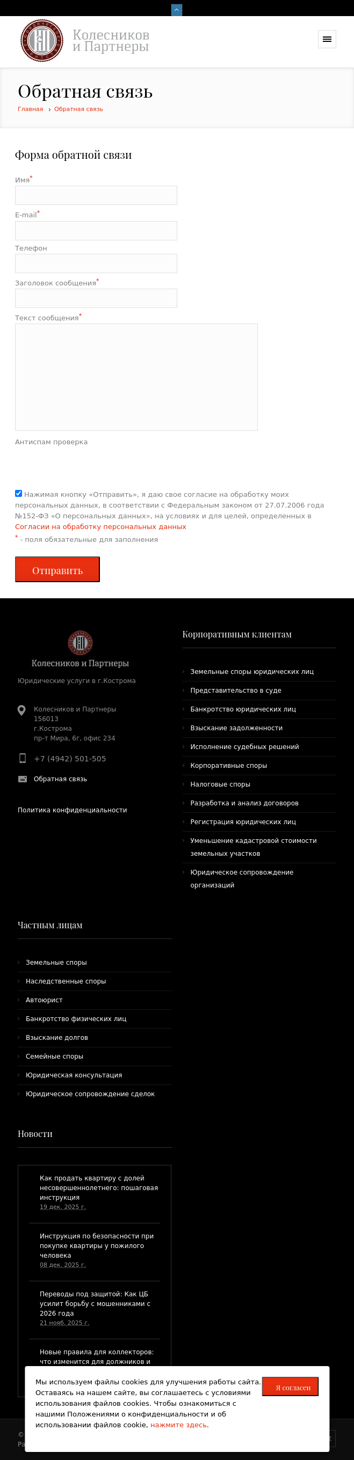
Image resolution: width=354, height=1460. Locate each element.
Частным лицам (50, 924)
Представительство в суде (236, 690)
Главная (31, 109)
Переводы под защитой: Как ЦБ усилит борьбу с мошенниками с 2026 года (95, 1303)
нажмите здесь (178, 1425)
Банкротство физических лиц (76, 1019)
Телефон (31, 248)
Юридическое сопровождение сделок (90, 1094)
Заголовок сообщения (57, 282)
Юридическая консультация (74, 1075)
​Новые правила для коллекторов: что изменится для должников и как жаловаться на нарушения (97, 1361)
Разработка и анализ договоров (245, 803)
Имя (24, 179)
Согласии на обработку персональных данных (100, 527)
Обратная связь (78, 109)
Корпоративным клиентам (237, 634)
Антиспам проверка (51, 442)
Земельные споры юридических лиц (252, 672)
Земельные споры (56, 962)
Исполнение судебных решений (245, 747)
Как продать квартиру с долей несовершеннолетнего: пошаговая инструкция (99, 1188)
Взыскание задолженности (237, 728)
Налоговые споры (221, 784)
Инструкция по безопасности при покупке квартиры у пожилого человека (97, 1245)
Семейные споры (54, 1056)
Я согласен (293, 1387)
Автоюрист (44, 1000)
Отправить (57, 570)
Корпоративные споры (229, 765)
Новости (35, 1133)
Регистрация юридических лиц (244, 822)
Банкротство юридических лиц (244, 709)
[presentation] (96, 468)
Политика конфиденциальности (72, 810)
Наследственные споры (66, 981)
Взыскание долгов (57, 1037)
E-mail (27, 214)
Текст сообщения (48, 317)
